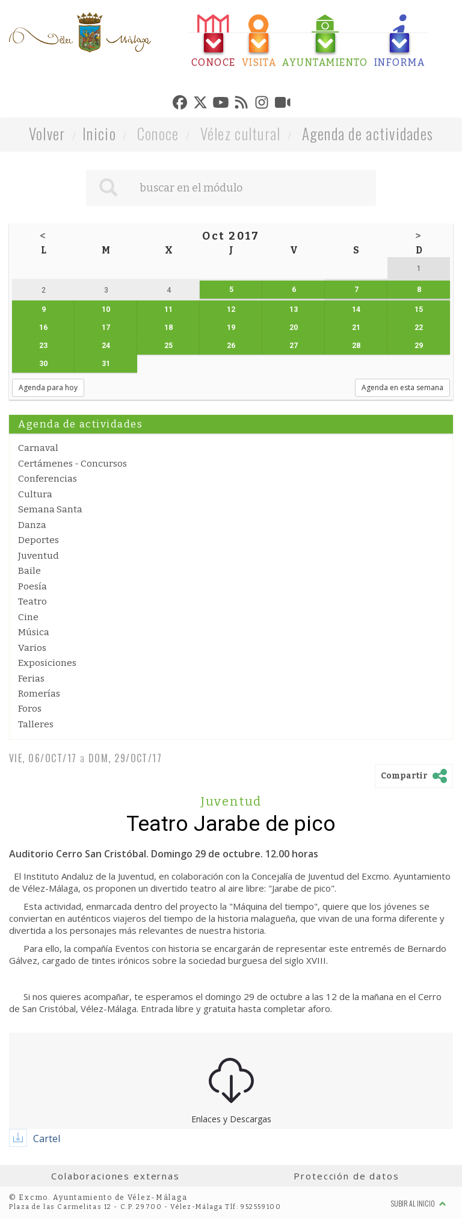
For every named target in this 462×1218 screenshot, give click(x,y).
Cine (28, 617)
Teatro (32, 601)
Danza (32, 525)
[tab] (213, 41)
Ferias (31, 678)
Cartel (46, 1138)
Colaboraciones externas (115, 1176)
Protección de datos (346, 1176)
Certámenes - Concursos (72, 463)
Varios (32, 647)
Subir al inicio (418, 1203)
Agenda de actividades (368, 133)
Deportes (38, 540)
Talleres (36, 724)
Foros (30, 708)
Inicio (99, 133)
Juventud (38, 555)
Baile (29, 570)
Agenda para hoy (48, 387)
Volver (47, 133)
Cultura (35, 494)
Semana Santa (50, 509)
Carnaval (38, 448)
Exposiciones (47, 662)
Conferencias (47, 478)
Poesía (32, 586)
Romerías (39, 693)
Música (33, 632)
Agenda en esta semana (402, 387)
